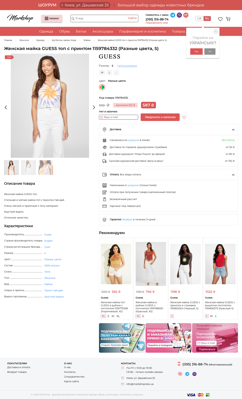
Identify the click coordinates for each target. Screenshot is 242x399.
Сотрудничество (74, 376)
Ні (210, 51)
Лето (47, 271)
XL (118, 316)
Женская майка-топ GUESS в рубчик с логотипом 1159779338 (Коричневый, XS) (114, 307)
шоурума (133, 140)
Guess (47, 234)
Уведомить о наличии (160, 117)
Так (196, 51)
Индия (48, 240)
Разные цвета (102, 87)
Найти (132, 18)
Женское (49, 278)
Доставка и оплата (18, 367)
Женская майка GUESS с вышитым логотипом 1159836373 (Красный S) (220, 305)
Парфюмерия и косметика (142, 31)
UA (199, 18)
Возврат (127, 219)
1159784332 (121, 97)
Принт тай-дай (53, 290)
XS (103, 316)
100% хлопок (51, 265)
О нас (67, 367)
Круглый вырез (54, 296)
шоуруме (133, 185)
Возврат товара (17, 371)
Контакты (70, 371)
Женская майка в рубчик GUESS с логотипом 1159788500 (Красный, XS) (149, 307)
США (47, 246)
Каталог (47, 18)
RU (207, 18)
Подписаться (207, 349)
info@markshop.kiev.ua (140, 384)
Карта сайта (71, 381)
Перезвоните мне (157, 22)
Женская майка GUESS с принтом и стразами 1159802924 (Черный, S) (185, 305)
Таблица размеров (127, 66)
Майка (48, 284)
